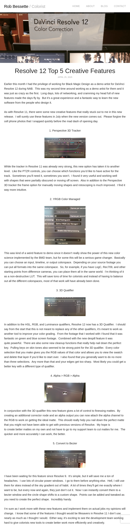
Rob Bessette (24, 6)
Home (76, 6)
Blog (104, 6)
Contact (120, 6)
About (90, 6)
